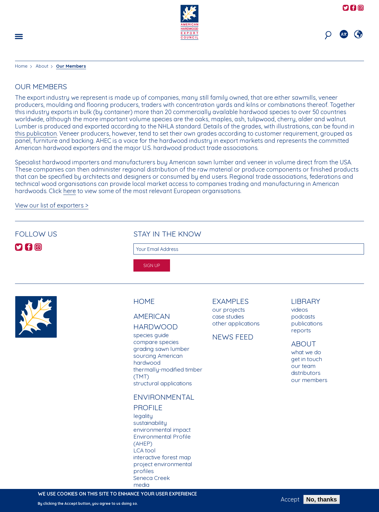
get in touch (306, 359)
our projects (228, 309)
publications (307, 323)
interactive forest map (162, 457)
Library (305, 301)
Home (21, 66)
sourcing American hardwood (158, 359)
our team (303, 365)
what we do (306, 352)
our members (309, 380)
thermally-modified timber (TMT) (167, 373)
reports (301, 330)
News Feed (232, 336)
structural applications (162, 383)
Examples (230, 301)
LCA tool (144, 450)
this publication (36, 133)
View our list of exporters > (51, 205)
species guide (151, 335)
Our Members (71, 66)
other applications (236, 323)
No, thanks (321, 501)
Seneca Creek (151, 477)
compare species (156, 342)
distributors (306, 372)
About (42, 66)
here (69, 191)
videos (299, 309)
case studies (228, 316)
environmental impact (162, 429)
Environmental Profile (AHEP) (162, 440)
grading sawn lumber (161, 348)
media (141, 484)
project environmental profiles (162, 468)
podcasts (303, 316)
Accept (290, 501)
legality (143, 415)
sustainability (150, 422)
